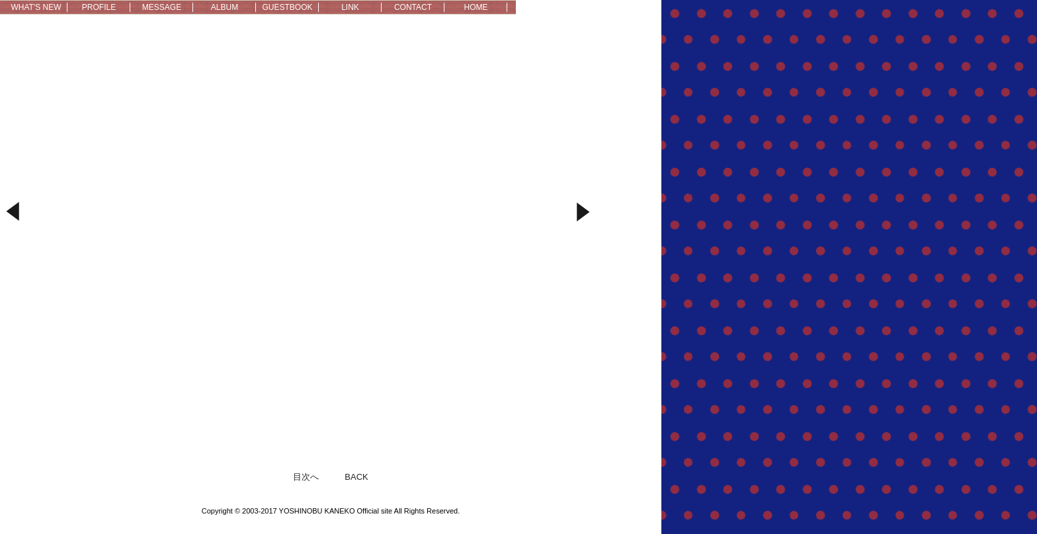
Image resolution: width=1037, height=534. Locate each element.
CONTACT (413, 7)
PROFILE (99, 7)
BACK (356, 477)
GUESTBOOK (287, 7)
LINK (350, 7)
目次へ (306, 477)
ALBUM (224, 7)
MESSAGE (161, 7)
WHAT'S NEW (36, 7)
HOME (476, 7)
